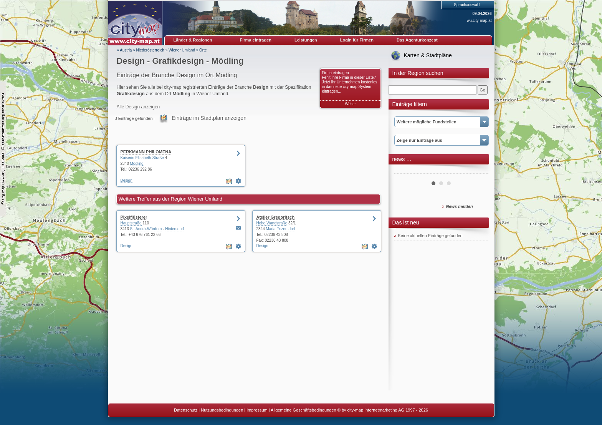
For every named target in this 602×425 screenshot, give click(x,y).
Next (478, 170)
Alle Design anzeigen (138, 107)
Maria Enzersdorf (280, 229)
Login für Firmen (357, 40)
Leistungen (305, 40)
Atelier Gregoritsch (275, 217)
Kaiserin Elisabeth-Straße (142, 158)
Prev (404, 170)
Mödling (137, 163)
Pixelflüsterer (134, 217)
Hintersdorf (174, 229)
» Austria (124, 50)
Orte (203, 50)
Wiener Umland (182, 50)
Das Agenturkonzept (417, 40)
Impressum (256, 410)
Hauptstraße (131, 223)
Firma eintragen (256, 40)
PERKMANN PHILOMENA (146, 151)
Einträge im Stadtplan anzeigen (209, 118)
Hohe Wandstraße (272, 223)
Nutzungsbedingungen (222, 410)
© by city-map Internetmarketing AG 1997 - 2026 (382, 410)
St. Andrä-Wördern (146, 229)
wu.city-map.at (479, 20)
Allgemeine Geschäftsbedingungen (303, 410)
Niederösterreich (150, 50)
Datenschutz (185, 410)
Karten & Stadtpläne (428, 55)
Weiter (350, 104)
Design (126, 180)
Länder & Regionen (193, 40)
